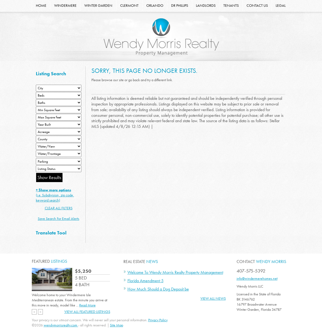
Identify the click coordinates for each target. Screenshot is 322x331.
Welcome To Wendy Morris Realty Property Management (175, 272)
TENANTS (231, 5)
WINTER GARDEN (98, 5)
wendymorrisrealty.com (61, 325)
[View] (58, 146)
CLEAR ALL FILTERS (58, 208)
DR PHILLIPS (179, 5)
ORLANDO (154, 5)
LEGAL (281, 5)
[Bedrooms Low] (58, 95)
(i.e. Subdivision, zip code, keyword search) (55, 195)
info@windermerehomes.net (257, 278)
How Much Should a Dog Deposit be (158, 289)
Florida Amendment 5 (145, 281)
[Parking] (58, 161)
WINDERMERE (65, 5)
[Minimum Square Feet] (58, 110)
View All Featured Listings (87, 311)
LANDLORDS (206, 5)
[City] (58, 88)
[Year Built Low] (58, 124)
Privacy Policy (158, 320)
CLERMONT (129, 5)
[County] (58, 139)
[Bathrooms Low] (58, 102)
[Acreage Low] (58, 131)
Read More (87, 305)
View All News (213, 298)
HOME (41, 5)
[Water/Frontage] (58, 153)
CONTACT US (257, 5)
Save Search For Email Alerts (58, 218)
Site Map (116, 325)
